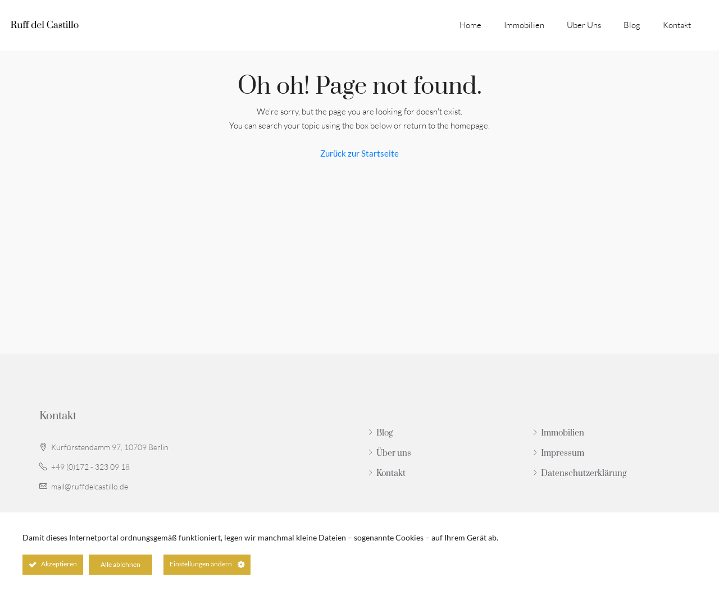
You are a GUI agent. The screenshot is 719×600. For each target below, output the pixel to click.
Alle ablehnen (120, 564)
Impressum (562, 453)
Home (470, 25)
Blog (632, 25)
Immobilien (524, 25)
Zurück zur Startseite (359, 153)
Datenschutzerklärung (583, 473)
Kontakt (677, 25)
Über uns (584, 25)
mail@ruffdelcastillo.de (89, 486)
